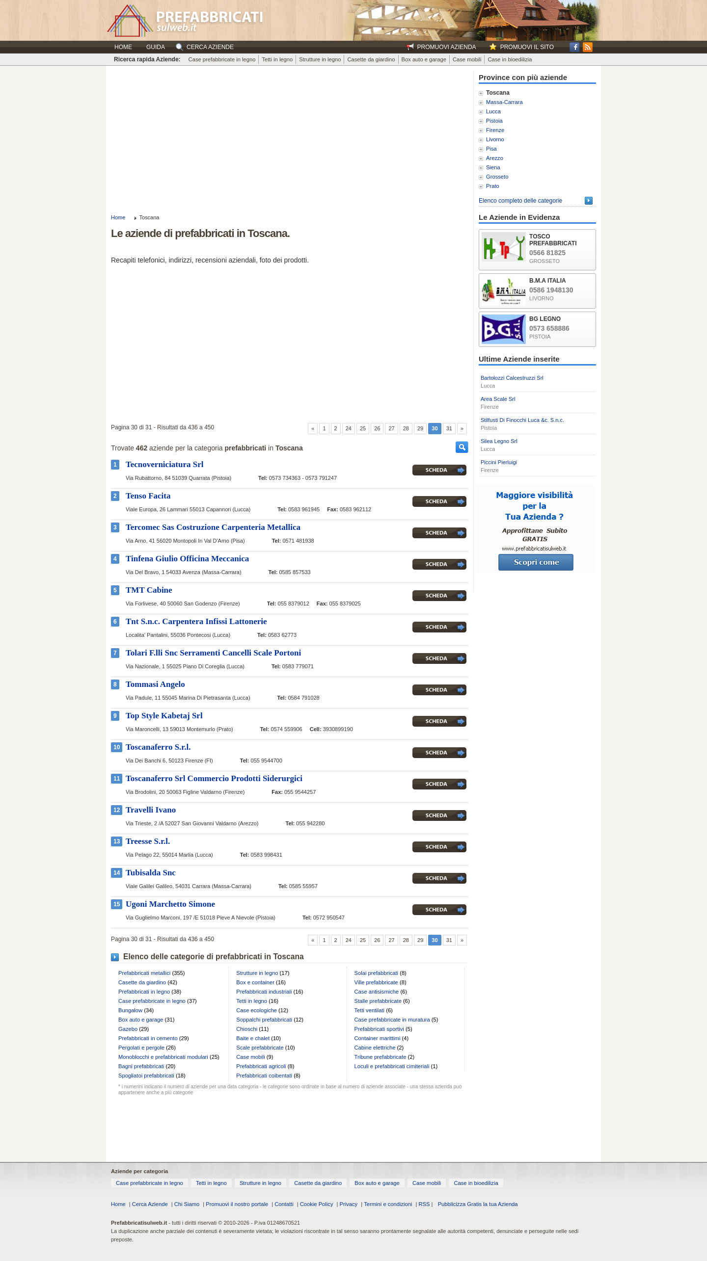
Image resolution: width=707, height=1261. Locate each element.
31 (449, 428)
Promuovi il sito (527, 47)
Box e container (255, 982)
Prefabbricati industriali (264, 992)
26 (377, 428)
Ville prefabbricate (376, 982)
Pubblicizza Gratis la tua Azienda (478, 1204)
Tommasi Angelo (155, 684)
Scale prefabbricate (259, 1048)
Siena (493, 167)
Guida (155, 47)
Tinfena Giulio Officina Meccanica (187, 558)
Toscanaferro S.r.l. (158, 747)
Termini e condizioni (388, 1204)
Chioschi (246, 1029)
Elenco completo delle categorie (520, 200)
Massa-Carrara (504, 102)
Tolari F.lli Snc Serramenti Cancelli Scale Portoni (213, 652)
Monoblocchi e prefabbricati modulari (163, 1057)
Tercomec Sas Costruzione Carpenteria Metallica (213, 527)
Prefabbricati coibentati (264, 1075)
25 (363, 428)
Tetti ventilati (369, 1010)
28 (406, 428)
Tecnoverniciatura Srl (165, 464)
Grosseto (497, 177)
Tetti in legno (277, 59)
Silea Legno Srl (499, 441)
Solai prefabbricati (376, 973)
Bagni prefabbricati (141, 1066)
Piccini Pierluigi (499, 462)
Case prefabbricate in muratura (392, 1020)
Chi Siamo (187, 1204)
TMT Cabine (149, 590)
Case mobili (467, 59)
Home (123, 47)
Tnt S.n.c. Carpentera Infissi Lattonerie (196, 621)
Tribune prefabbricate (380, 1057)
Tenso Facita (148, 495)
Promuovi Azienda (446, 47)
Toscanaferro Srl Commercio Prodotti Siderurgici (214, 778)
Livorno (495, 139)
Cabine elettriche (375, 1048)
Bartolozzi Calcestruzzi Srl (512, 378)
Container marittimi (377, 1038)
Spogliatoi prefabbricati (146, 1075)
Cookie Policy (316, 1204)
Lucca (493, 111)
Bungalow (130, 1010)
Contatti (284, 1204)
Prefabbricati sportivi (379, 1029)
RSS (424, 1204)
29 (420, 428)
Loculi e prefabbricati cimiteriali (392, 1066)
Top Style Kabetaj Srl (164, 715)
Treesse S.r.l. (148, 841)
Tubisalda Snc (151, 872)
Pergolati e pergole (141, 1048)
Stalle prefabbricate (378, 1001)
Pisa (491, 149)
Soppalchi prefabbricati (264, 1020)
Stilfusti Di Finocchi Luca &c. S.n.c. (522, 420)
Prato (492, 186)
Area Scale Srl (498, 399)
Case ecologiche (256, 1010)
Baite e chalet (253, 1038)
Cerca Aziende (150, 1204)
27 (391, 428)
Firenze (495, 130)
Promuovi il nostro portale (237, 1204)
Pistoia (494, 121)
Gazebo (127, 1029)
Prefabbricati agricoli (261, 1066)
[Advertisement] (289, 139)
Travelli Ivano (151, 809)
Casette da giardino (371, 59)
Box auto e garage (424, 59)
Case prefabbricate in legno (222, 59)
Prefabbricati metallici (144, 973)
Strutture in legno (320, 59)
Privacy (349, 1204)
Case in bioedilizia (510, 59)
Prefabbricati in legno (144, 992)
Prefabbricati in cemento (148, 1038)
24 (349, 428)
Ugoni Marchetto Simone (170, 904)
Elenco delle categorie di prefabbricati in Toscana (213, 956)
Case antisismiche (376, 992)
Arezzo (494, 158)
